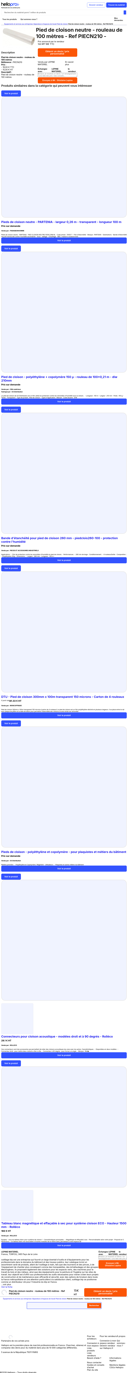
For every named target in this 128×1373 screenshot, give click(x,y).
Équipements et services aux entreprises (18, 24)
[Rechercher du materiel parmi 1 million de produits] (125, 12)
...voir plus (6, 1284)
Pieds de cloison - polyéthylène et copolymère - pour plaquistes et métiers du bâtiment (63, 852)
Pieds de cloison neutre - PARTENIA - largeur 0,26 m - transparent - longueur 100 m (61, 222)
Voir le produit (11, 93)
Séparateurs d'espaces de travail (44, 24)
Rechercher (94, 1305)
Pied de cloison (62, 24)
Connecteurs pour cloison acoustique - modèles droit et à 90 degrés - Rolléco (57, 1036)
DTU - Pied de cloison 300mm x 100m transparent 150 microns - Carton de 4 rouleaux (62, 697)
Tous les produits (9, 19)
